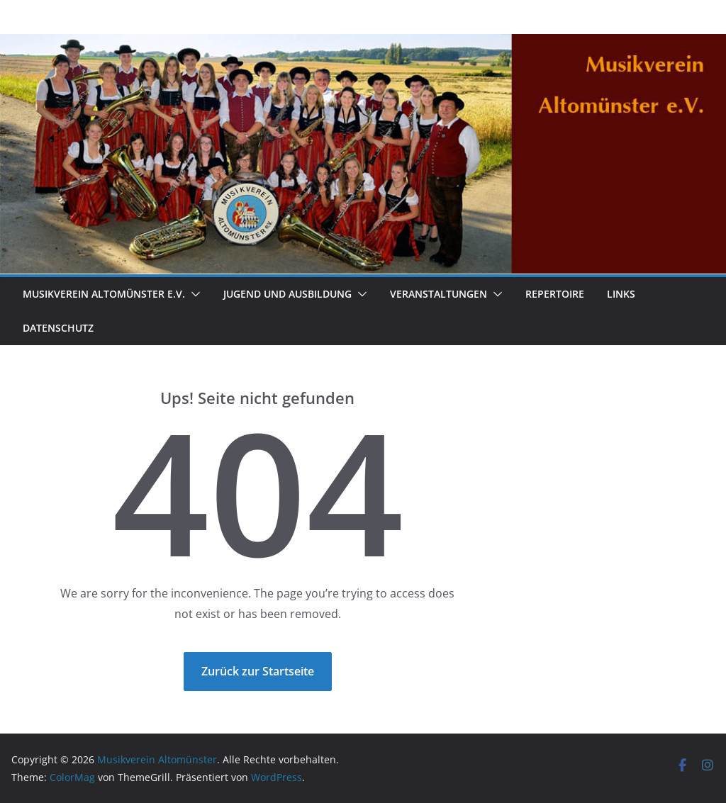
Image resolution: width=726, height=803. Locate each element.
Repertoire (554, 294)
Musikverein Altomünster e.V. (104, 294)
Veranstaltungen (438, 294)
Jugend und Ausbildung (287, 294)
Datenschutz (58, 328)
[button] (193, 294)
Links (621, 294)
